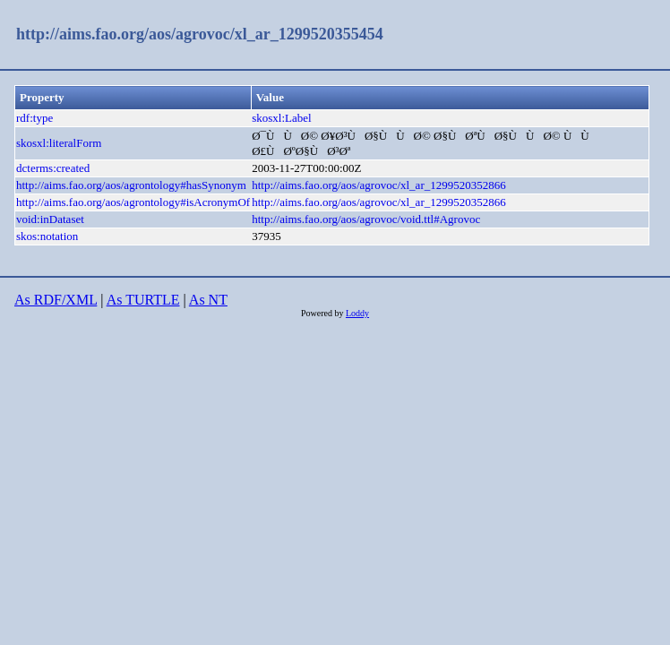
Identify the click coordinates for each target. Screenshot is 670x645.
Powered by (323, 313)
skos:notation (47, 236)
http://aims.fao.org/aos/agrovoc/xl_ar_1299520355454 (199, 34)
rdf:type (34, 118)
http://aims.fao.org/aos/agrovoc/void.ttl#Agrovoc (366, 219)
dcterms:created (53, 168)
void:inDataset (50, 219)
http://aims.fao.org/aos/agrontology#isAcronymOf (133, 202)
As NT (208, 299)
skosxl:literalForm (58, 143)
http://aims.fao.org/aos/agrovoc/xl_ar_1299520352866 (379, 185)
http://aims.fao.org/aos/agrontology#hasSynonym (131, 185)
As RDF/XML (55, 299)
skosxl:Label (281, 118)
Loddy (357, 313)
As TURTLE (143, 299)
